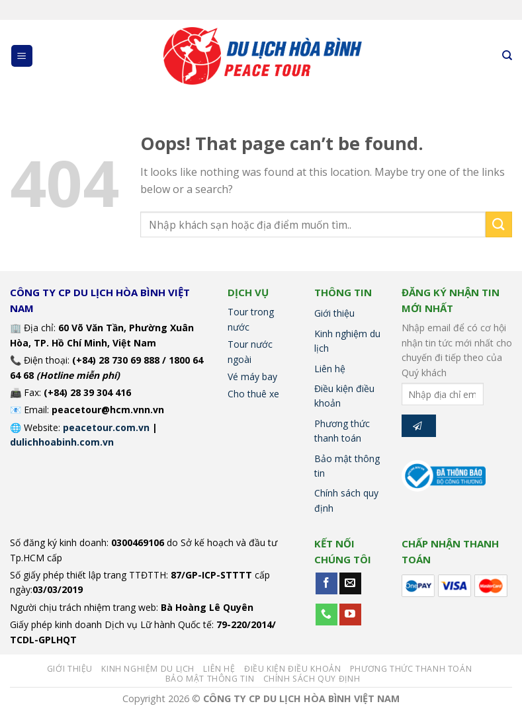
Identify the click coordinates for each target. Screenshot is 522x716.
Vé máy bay (252, 376)
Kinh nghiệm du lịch (347, 340)
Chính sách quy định (346, 500)
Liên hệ (329, 368)
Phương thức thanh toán (342, 430)
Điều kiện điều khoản (344, 395)
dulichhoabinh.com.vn (62, 442)
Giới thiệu (334, 313)
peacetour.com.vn (106, 427)
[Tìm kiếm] (507, 55)
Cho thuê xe (253, 393)
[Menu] (22, 56)
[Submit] (499, 224)
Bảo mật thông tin (347, 465)
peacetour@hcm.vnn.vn (108, 409)
